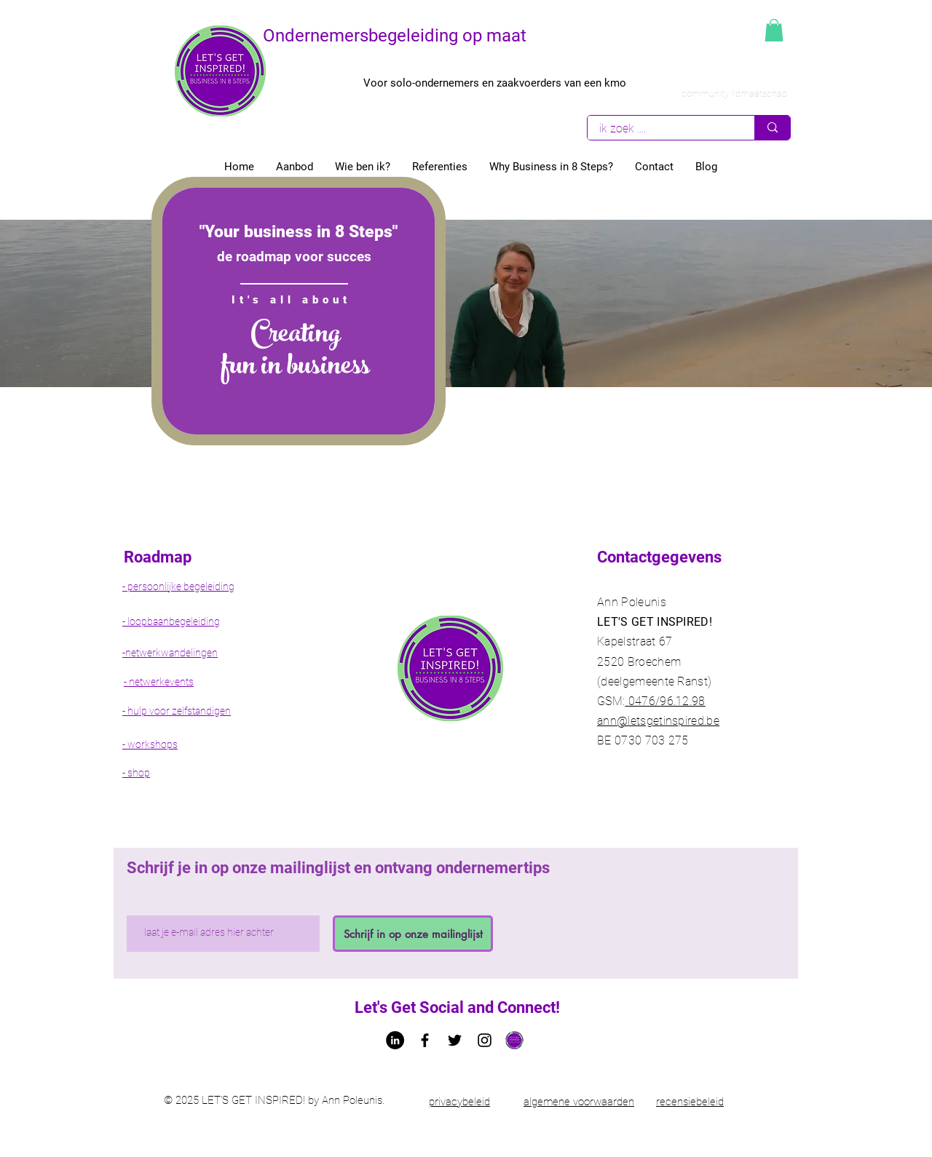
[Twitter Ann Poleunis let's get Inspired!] (455, 1040)
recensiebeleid (690, 1101)
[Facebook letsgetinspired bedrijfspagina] (425, 1040)
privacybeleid (459, 1101)
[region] (298, 311)
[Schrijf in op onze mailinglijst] (413, 933)
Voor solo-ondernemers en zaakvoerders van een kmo (494, 83)
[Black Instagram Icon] (484, 1040)
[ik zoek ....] (661, 128)
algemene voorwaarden (579, 1101)
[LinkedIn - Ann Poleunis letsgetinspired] (395, 1040)
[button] (774, 30)
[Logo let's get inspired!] (514, 1040)
